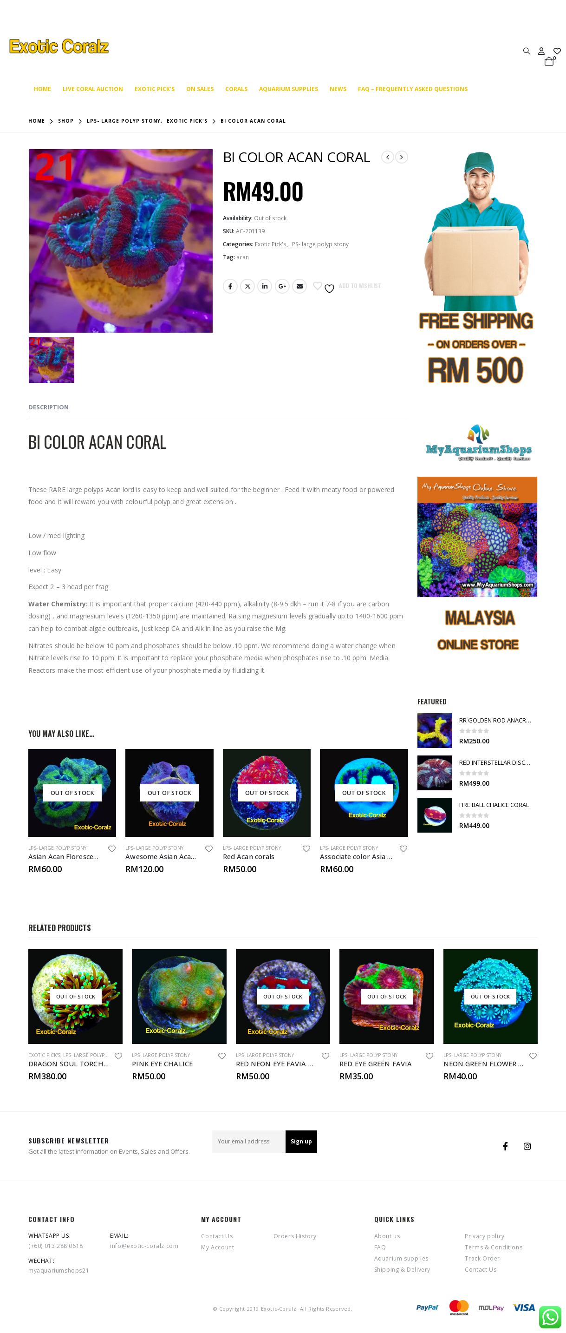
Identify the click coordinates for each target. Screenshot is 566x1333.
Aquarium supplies (288, 89)
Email (299, 286)
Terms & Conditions (493, 1247)
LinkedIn (264, 286)
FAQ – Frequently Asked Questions (413, 89)
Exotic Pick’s (155, 89)
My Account (217, 1247)
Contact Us (217, 1236)
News (338, 89)
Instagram (527, 1146)
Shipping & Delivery (402, 1270)
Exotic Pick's (270, 244)
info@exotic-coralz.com (144, 1246)
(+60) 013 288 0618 (55, 1246)
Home (42, 89)
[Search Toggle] (526, 50)
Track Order (482, 1258)
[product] (72, 793)
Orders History (295, 1236)
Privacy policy (484, 1236)
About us (387, 1236)
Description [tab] (48, 407)
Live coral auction (93, 89)
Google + (282, 286)
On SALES (200, 89)
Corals (236, 89)
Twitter (247, 286)
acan (242, 257)
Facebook (230, 286)
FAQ (380, 1247)
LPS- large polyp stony (319, 244)
